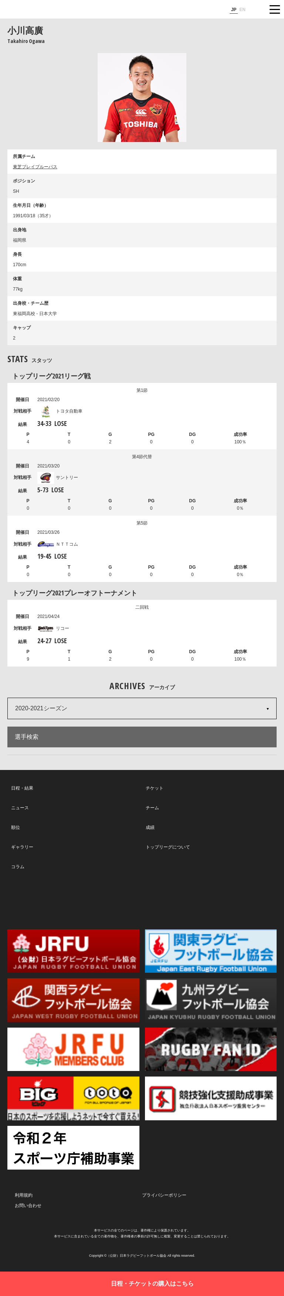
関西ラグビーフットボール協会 (73, 1000)
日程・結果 (22, 788)
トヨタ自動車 (59, 411)
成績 (150, 827)
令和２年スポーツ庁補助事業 (73, 1148)
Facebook (141, 899)
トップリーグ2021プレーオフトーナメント (74, 592)
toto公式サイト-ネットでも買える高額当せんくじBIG (73, 1098)
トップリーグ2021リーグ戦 (51, 376)
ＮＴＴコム (57, 544)
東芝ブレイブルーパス (35, 166)
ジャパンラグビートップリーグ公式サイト (27, 9)
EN (242, 9)
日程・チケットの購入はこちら (152, 1283)
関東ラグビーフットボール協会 (211, 951)
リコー (53, 628)
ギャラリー (22, 847)
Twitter (54, 899)
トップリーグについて (168, 847)
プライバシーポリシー (164, 1195)
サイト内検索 (256, 9)
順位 (15, 827)
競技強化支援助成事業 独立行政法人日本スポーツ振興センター (211, 1098)
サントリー (57, 477)
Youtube (227, 899)
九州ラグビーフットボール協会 (211, 1000)
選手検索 (26, 737)
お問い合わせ (28, 1205)
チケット (154, 788)
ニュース (20, 807)
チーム (152, 807)
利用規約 (24, 1195)
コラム (17, 866)
